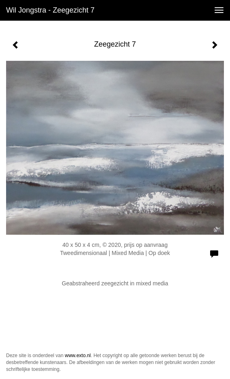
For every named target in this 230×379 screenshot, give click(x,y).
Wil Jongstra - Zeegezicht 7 (50, 10)
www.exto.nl (78, 355)
